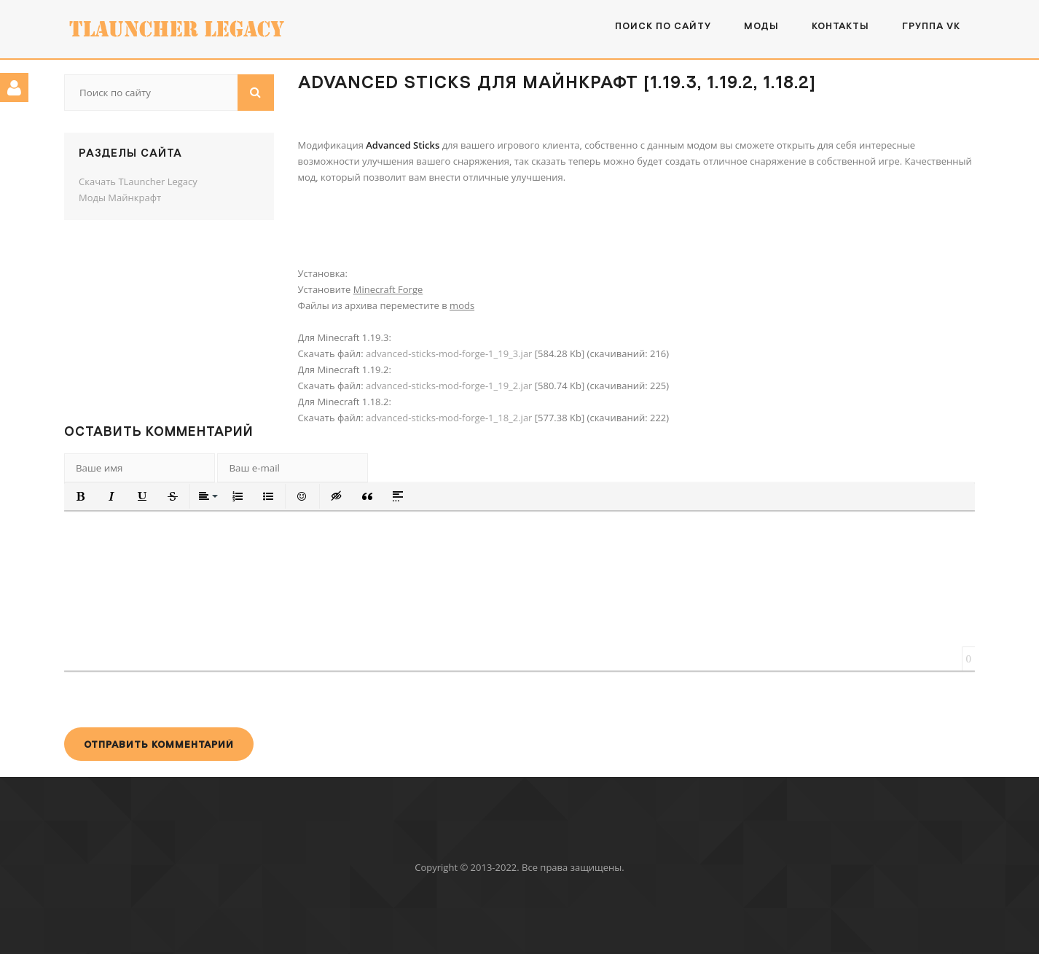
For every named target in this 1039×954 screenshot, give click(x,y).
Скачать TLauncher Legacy (138, 181)
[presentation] (175, 698)
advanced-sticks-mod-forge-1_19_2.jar (449, 385)
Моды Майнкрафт (120, 197)
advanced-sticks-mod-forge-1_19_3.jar (449, 353)
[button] (81, 496)
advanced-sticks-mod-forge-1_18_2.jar (449, 417)
